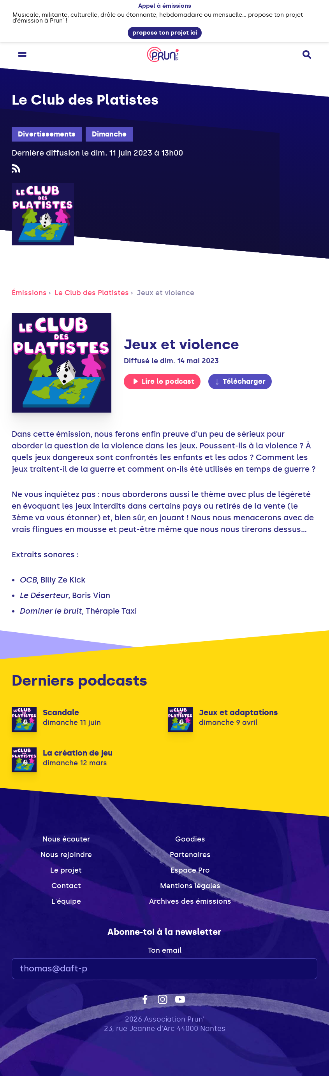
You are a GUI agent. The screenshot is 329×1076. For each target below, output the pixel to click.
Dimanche (109, 134)
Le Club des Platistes (92, 293)
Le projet (66, 870)
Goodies (190, 839)
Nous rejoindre (66, 854)
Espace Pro (190, 870)
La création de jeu (78, 753)
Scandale (61, 712)
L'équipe (66, 901)
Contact (66, 886)
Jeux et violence (165, 293)
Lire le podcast (163, 381)
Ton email (164, 950)
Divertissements (47, 134)
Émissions (29, 293)
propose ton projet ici (164, 32)
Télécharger (240, 381)
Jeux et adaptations (238, 712)
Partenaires (190, 854)
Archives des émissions (190, 901)
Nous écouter (66, 839)
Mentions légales (190, 886)
